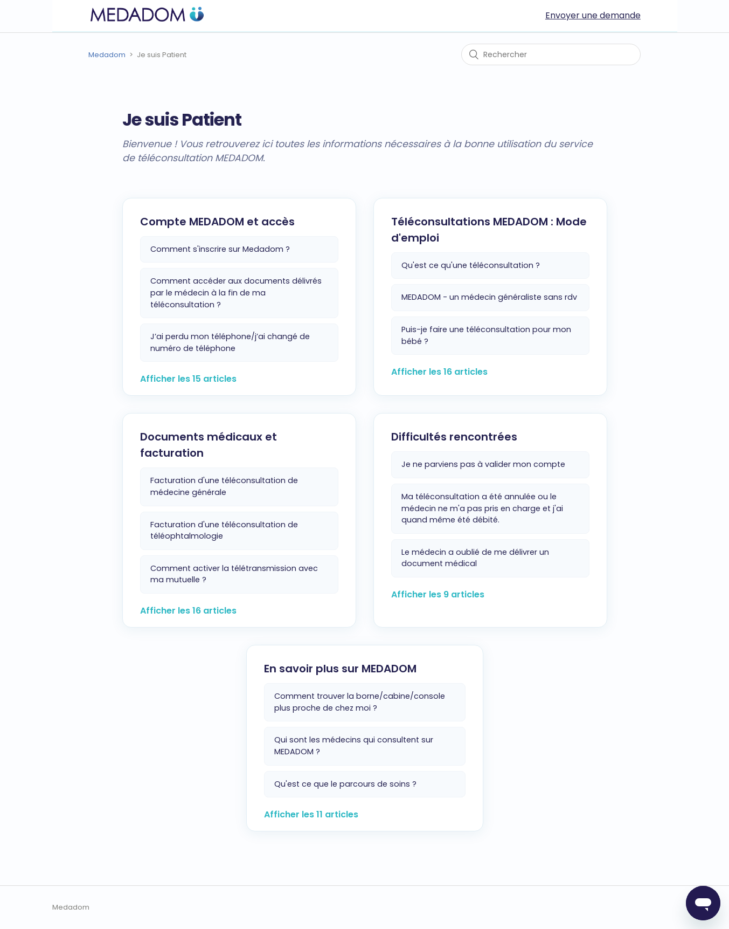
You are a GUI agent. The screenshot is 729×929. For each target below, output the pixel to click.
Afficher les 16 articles (439, 372)
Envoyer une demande (593, 15)
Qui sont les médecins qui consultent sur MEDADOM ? (353, 745)
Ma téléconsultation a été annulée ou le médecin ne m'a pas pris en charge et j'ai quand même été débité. (482, 508)
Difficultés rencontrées (454, 436)
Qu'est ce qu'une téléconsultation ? (470, 265)
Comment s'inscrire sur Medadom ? (220, 249)
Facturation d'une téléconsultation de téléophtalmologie (224, 530)
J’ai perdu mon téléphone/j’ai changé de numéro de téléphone (230, 342)
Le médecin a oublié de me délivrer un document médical (475, 558)
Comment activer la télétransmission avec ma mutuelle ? (234, 574)
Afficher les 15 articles (188, 379)
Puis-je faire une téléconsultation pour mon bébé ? (486, 335)
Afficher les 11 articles (311, 814)
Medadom (107, 55)
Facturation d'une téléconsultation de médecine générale (224, 486)
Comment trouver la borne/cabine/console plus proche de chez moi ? (359, 702)
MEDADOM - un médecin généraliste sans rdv (489, 297)
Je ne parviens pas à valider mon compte (483, 464)
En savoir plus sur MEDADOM (340, 668)
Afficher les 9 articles (437, 594)
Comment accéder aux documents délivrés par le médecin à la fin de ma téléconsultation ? (236, 292)
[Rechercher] (551, 54)
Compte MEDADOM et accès (217, 221)
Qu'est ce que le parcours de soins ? (345, 784)
